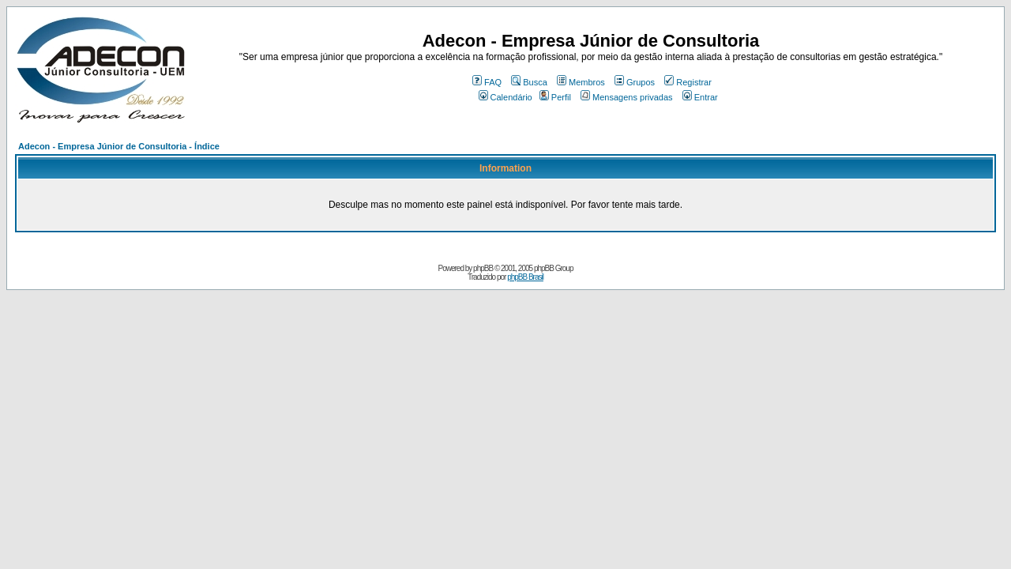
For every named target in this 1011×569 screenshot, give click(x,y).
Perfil (555, 97)
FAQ (487, 82)
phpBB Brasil (525, 277)
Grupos (634, 82)
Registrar (688, 82)
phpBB (483, 268)
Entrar (700, 97)
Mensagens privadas (627, 97)
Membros (581, 82)
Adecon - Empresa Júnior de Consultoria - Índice (119, 146)
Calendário (505, 97)
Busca (529, 82)
